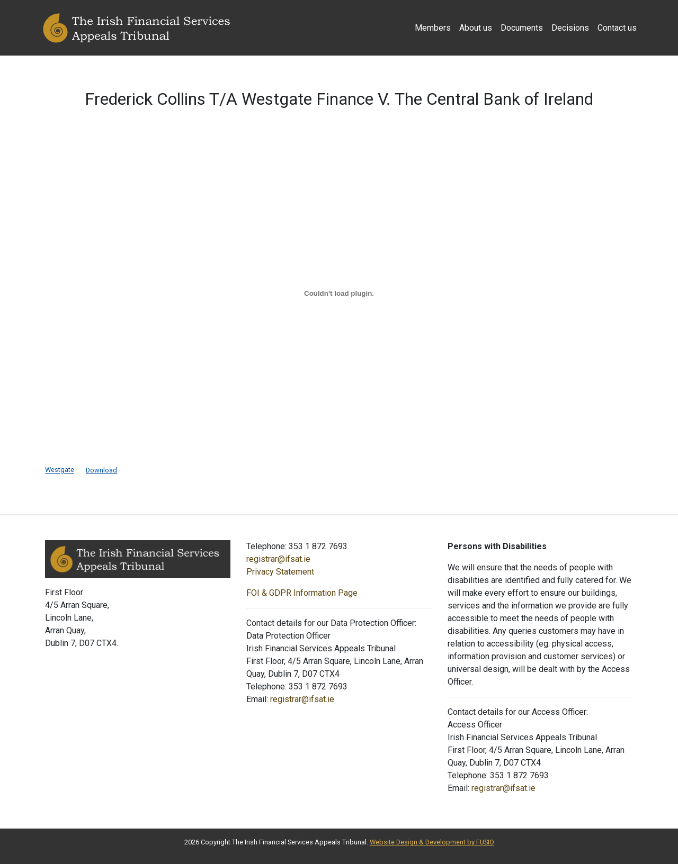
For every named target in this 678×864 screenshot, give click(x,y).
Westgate (59, 470)
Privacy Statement (280, 572)
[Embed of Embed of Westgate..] (339, 293)
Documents (522, 28)
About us (475, 28)
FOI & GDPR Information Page (302, 593)
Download (101, 470)
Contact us (617, 28)
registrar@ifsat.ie (278, 559)
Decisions (570, 28)
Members (433, 28)
